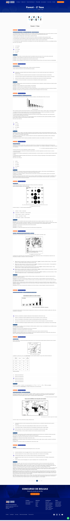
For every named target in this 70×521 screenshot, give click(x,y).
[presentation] (39, 385)
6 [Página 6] (35, 480)
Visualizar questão (21, 93)
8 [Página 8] (38, 480)
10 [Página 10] (41, 480)
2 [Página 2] (29, 480)
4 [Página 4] (32, 480)
